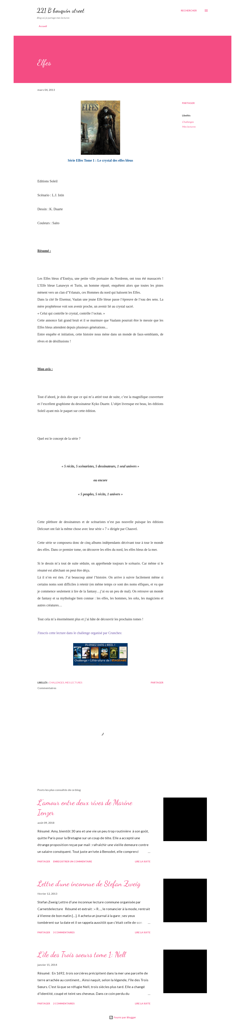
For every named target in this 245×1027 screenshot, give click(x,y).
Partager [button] (188, 103)
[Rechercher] (189, 10)
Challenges (188, 121)
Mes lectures (188, 126)
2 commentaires (64, 1003)
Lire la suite (142, 861)
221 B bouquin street (60, 10)
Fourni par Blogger (122, 1017)
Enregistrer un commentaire (72, 861)
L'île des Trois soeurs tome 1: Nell (81, 954)
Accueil (43, 26)
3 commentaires (64, 932)
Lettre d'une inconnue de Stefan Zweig (89, 883)
